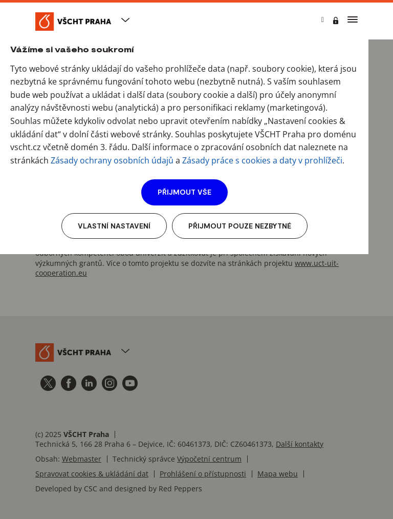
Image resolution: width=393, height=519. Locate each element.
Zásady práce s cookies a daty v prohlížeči (262, 160)
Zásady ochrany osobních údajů (112, 160)
